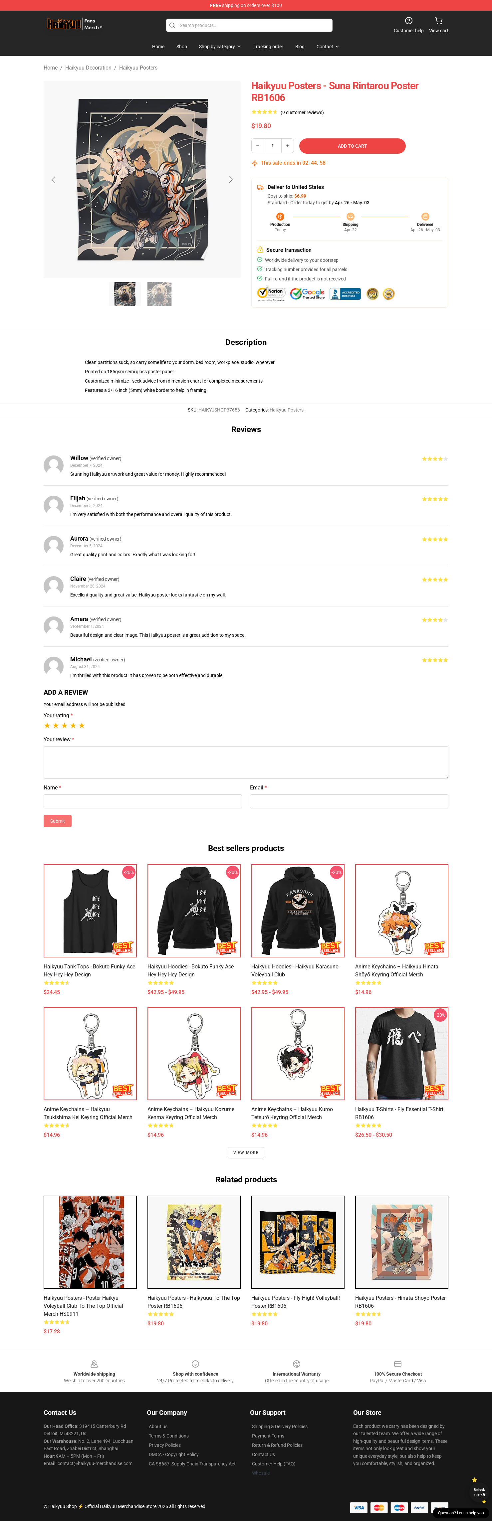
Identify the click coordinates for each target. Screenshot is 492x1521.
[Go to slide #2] (159, 294)
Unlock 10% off (479, 1492)
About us (158, 1426)
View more (246, 1152)
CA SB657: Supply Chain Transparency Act (192, 1463)
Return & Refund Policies (277, 1445)
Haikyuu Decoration (88, 68)
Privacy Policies (165, 1445)
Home (51, 68)
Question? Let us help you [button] (461, 1513)
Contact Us (263, 1454)
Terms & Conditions (169, 1435)
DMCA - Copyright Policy (174, 1454)
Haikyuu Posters (138, 68)
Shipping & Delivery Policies (280, 1426)
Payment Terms (268, 1435)
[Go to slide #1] (125, 294)
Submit (57, 821)
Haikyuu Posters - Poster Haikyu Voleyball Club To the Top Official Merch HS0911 (83, 1306)
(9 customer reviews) (302, 112)
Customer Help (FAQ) (274, 1463)
